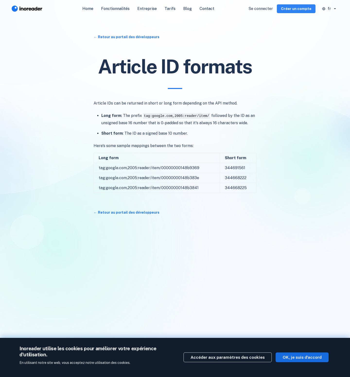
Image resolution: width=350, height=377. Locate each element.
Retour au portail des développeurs (128, 37)
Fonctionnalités (115, 8)
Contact (207, 8)
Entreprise (147, 8)
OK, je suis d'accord (302, 357)
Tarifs (170, 8)
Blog (187, 8)
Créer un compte (296, 9)
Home (87, 8)
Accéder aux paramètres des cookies (228, 357)
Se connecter (260, 8)
